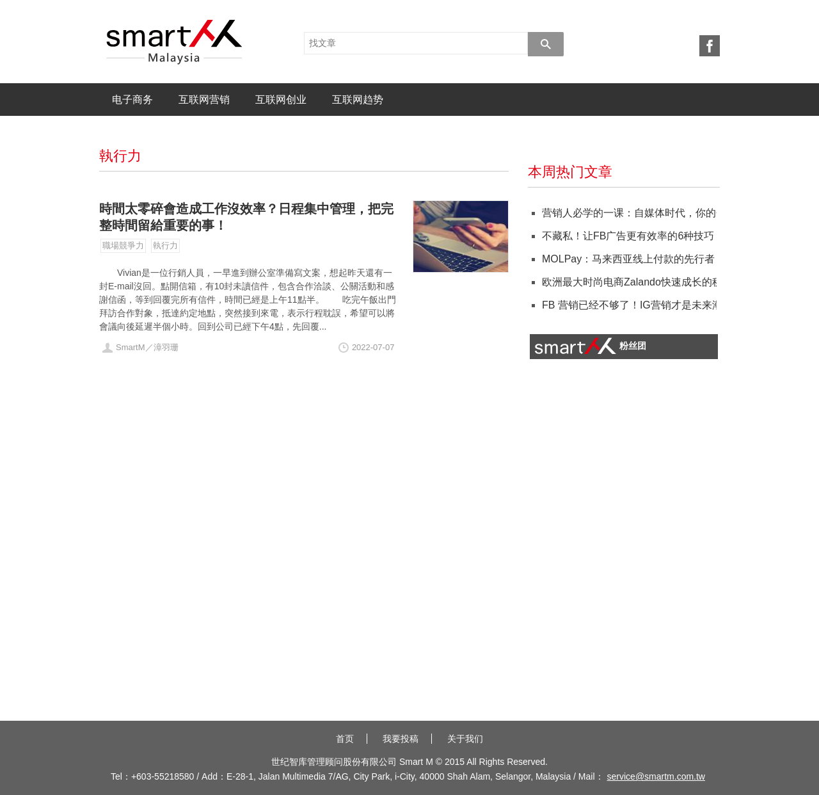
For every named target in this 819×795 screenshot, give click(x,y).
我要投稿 (400, 739)
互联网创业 (280, 99)
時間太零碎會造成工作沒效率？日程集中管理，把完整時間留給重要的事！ (246, 217)
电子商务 (132, 99)
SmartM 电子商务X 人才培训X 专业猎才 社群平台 (174, 41)
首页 (345, 739)
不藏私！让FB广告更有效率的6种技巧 (627, 235)
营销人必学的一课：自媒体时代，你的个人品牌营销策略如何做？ (627, 212)
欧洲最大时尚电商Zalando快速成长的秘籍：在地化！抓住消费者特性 (627, 282)
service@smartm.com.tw (656, 776)
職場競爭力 (123, 245)
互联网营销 (204, 99)
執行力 (165, 245)
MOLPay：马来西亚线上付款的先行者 (627, 258)
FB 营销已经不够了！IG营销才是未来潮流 (627, 305)
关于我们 (465, 739)
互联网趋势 (357, 99)
